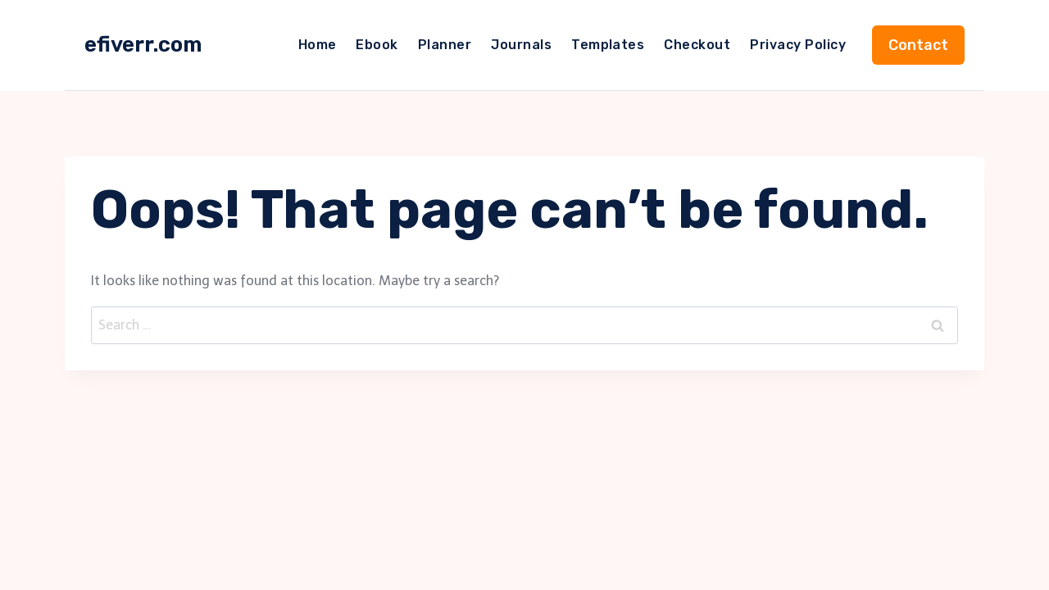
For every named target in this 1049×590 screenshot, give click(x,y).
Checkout (697, 44)
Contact (918, 45)
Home (317, 44)
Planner (444, 44)
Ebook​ (376, 44)
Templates (607, 44)
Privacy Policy (798, 44)
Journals (521, 44)
